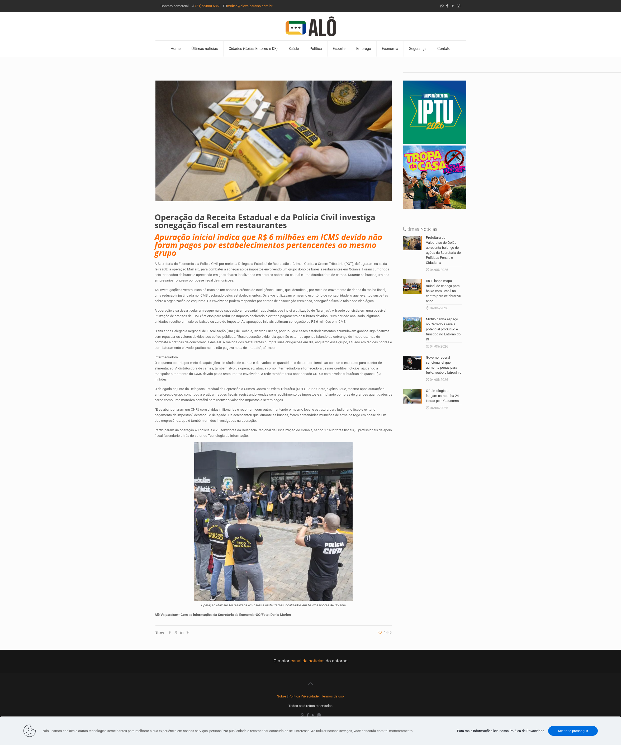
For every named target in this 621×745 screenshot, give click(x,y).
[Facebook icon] (447, 5)
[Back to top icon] (310, 683)
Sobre (281, 696)
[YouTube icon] (453, 5)
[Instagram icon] (459, 5)
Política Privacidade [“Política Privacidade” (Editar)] (303, 696)
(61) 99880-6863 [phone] (208, 6)
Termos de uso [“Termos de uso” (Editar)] (332, 696)
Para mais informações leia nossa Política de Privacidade (500, 731)
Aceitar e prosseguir (573, 731)
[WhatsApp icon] (442, 5)
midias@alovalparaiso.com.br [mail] (250, 6)
